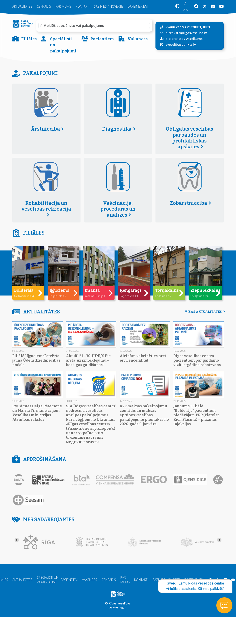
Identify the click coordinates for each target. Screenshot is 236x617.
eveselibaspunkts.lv (181, 44)
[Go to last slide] (17, 540)
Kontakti (82, 6)
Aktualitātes (22, 6)
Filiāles (24, 39)
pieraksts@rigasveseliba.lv (186, 33)
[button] (177, 6)
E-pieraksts (174, 39)
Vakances (133, 39)
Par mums (63, 6)
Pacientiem (97, 39)
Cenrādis (44, 6)
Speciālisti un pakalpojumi (59, 45)
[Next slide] (219, 540)
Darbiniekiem (138, 6)
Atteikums (194, 39)
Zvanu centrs (188, 27)
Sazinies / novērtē (108, 6)
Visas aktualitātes (204, 312)
